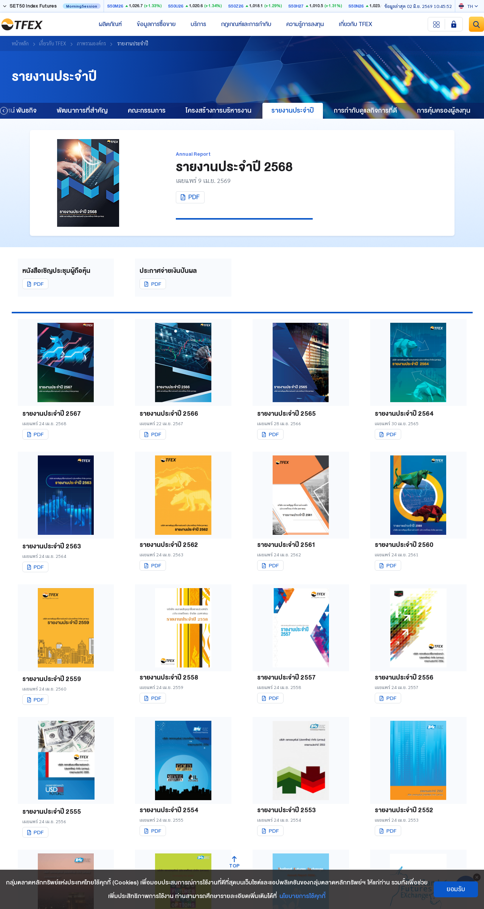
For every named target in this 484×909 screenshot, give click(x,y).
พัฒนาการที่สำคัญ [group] (82, 110)
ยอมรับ (456, 889)
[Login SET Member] (453, 24)
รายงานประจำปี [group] (292, 110)
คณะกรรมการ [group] (147, 110)
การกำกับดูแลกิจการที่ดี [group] (365, 110)
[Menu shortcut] (436, 24)
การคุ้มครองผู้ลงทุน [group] (443, 110)
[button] (4, 111)
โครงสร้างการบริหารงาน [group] (218, 110)
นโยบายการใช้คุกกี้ (302, 896)
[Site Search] (476, 24)
